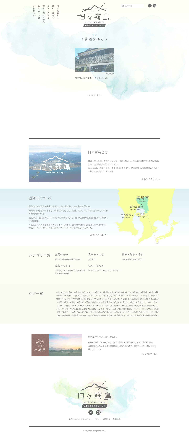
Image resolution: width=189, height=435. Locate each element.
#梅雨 (98, 296)
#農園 (153, 296)
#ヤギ (107, 305)
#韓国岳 (118, 312)
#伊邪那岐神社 (107, 312)
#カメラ (136, 309)
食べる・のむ (96, 254)
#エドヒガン (130, 296)
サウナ (61, 273)
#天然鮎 (67, 305)
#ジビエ (116, 299)
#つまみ (90, 292)
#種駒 (59, 302)
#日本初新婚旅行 (125, 309)
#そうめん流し (67, 292)
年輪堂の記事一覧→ (149, 354)
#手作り (77, 292)
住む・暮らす (96, 265)
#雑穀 (135, 312)
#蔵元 (155, 299)
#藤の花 (80, 302)
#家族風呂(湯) (151, 315)
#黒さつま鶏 (95, 312)
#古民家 (80, 312)
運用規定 (106, 419)
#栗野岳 (144, 292)
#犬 (57, 292)
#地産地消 (139, 315)
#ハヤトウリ (148, 312)
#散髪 (151, 292)
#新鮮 (139, 299)
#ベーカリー (77, 305)
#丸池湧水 (151, 305)
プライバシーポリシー (91, 419)
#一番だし (68, 296)
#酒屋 (108, 309)
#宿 (83, 292)
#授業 (117, 292)
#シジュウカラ (148, 309)
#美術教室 (76, 299)
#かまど (101, 309)
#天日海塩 (86, 299)
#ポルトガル (126, 292)
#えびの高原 (93, 315)
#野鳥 (87, 302)
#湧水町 (104, 302)
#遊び (92, 296)
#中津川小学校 (70, 302)
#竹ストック (141, 302)
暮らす (116, 270)
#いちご (130, 315)
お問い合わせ (74, 419)
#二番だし (124, 302)
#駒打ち (98, 292)
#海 (111, 302)
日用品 (77, 259)
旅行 (67, 273)
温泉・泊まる (63, 265)
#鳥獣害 (65, 309)
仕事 (97, 270)
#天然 (133, 299)
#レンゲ (151, 302)
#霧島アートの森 (69, 312)
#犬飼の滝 (96, 302)
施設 (129, 259)
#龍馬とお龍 (108, 292)
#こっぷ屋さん (143, 296)
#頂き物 (132, 305)
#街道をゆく (107, 296)
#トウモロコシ (97, 299)
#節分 (132, 302)
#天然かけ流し (76, 309)
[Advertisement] (72, 114)
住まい (103, 270)
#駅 (86, 312)
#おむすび (141, 305)
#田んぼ (136, 292)
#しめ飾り (115, 305)
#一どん (124, 305)
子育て (91, 270)
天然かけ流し (60, 270)
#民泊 (116, 302)
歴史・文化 (137, 259)
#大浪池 (85, 296)
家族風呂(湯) (72, 270)
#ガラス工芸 (98, 305)
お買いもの (61, 254)
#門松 (109, 315)
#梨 (140, 312)
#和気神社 (87, 305)
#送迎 (93, 309)
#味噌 (114, 309)
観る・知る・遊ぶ (132, 254)
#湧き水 (86, 309)
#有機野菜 (125, 299)
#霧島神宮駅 (119, 296)
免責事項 (116, 419)
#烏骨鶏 (75, 315)
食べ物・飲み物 (61, 259)
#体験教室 (66, 315)
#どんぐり (66, 299)
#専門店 (76, 296)
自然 (124, 259)
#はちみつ (127, 312)
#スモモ (102, 315)
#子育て (108, 299)
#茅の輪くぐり (120, 315)
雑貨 (71, 259)
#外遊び (83, 315)
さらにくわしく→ (150, 179)
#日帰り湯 (147, 299)
